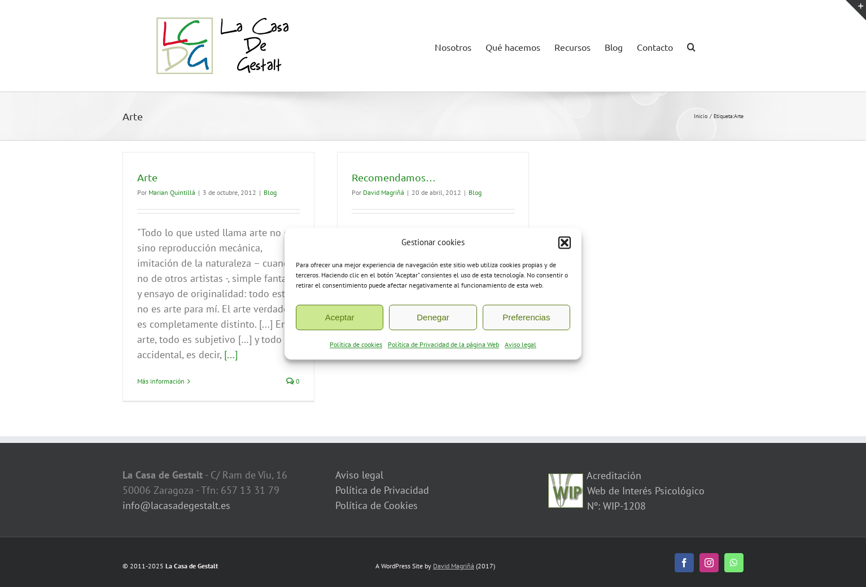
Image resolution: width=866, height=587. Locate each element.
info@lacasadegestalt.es (176, 505)
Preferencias (526, 322)
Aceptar (340, 322)
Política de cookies (356, 349)
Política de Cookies (376, 505)
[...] (231, 354)
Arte (147, 177)
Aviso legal (520, 349)
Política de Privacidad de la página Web (443, 349)
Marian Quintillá (171, 192)
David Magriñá (383, 192)
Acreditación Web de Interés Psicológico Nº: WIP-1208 (644, 490)
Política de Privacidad (382, 490)
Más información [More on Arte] (161, 381)
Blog (270, 192)
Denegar (433, 322)
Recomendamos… (394, 177)
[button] (564, 247)
